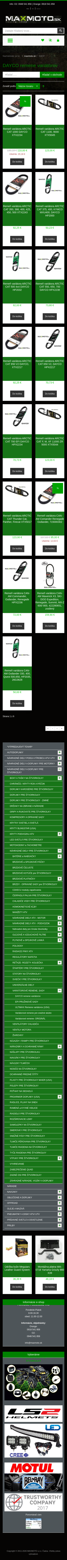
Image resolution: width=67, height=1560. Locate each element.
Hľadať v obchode (52, 74)
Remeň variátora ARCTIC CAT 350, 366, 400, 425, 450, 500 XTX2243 (17, 209)
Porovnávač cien (33, 1514)
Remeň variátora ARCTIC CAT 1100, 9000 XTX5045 (50, 131)
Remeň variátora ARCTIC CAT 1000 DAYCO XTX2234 (17, 131)
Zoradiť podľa (9, 86)
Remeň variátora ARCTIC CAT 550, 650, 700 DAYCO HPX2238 (50, 286)
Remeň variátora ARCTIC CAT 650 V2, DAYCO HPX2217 (50, 364)
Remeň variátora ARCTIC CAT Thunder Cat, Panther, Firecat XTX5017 (17, 518)
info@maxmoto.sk (33, 1343)
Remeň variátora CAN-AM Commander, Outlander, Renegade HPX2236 (17, 598)
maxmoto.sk (30, 56)
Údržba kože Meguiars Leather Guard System (17, 1268)
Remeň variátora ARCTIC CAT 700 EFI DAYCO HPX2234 (17, 441)
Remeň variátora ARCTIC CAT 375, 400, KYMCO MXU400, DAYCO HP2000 (50, 211)
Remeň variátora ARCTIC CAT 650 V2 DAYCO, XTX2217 (17, 364)
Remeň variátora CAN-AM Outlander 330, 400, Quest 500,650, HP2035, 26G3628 (17, 675)
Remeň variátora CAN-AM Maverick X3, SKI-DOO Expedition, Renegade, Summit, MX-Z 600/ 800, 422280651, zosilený (49, 601)
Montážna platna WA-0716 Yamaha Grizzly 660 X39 (50, 1269)
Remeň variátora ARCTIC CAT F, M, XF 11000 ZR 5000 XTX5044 (50, 441)
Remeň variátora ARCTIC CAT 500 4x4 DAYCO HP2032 (17, 286)
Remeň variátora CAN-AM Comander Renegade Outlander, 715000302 (50, 518)
